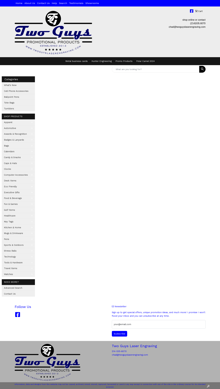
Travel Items (10, 268)
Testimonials (76, 3)
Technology (10, 256)
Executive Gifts (12, 192)
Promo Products (124, 61)
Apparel (8, 122)
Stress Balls (10, 250)
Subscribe (119, 333)
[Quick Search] (155, 69)
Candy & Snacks (12, 157)
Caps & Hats (10, 163)
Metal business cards (76, 61)
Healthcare (9, 215)
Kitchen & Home (12, 227)
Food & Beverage (13, 198)
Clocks (7, 169)
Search (63, 3)
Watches (8, 274)
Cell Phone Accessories (16, 91)
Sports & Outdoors (14, 245)
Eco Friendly (10, 186)
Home (19, 3)
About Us (29, 3)
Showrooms (92, 3)
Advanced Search (13, 288)
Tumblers (9, 108)
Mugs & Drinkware (13, 233)
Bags (6, 145)
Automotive (10, 128)
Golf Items (9, 210)
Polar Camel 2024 (145, 61)
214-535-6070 (119, 351)
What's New (10, 85)
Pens (6, 239)
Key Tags (8, 221)
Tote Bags (9, 102)
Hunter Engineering (102, 61)
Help (54, 3)
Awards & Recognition (15, 134)
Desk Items (10, 180)
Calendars (9, 151)
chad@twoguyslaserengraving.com (187, 27)
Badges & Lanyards (14, 140)
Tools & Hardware (13, 262)
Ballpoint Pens (11, 97)
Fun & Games (11, 204)
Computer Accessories (16, 175)
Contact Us (43, 3)
